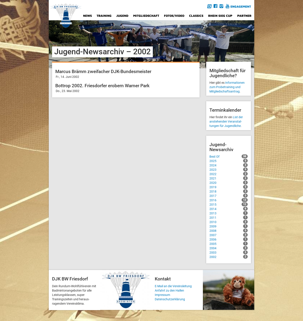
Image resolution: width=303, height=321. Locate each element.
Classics (196, 15)
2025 (228, 161)
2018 (228, 191)
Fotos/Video (174, 15)
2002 (228, 257)
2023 (228, 169)
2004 (228, 248)
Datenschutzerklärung (170, 299)
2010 (228, 222)
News (87, 15)
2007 (228, 235)
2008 (228, 230)
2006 (228, 239)
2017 (228, 196)
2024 (228, 165)
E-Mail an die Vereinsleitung (173, 286)
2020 (228, 182)
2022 (228, 174)
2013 (228, 213)
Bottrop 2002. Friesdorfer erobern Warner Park (102, 85)
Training (104, 15)
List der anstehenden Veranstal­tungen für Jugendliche (226, 121)
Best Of (228, 156)
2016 (228, 200)
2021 (228, 178)
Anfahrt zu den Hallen (169, 290)
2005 (228, 244)
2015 (228, 204)
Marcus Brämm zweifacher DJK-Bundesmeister (103, 71)
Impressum (162, 295)
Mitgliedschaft (146, 15)
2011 (228, 217)
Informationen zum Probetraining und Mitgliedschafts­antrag (227, 87)
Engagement (240, 6)
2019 (228, 187)
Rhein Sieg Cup (220, 15)
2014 (228, 209)
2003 (228, 252)
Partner (244, 15)
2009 (228, 226)
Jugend (122, 15)
